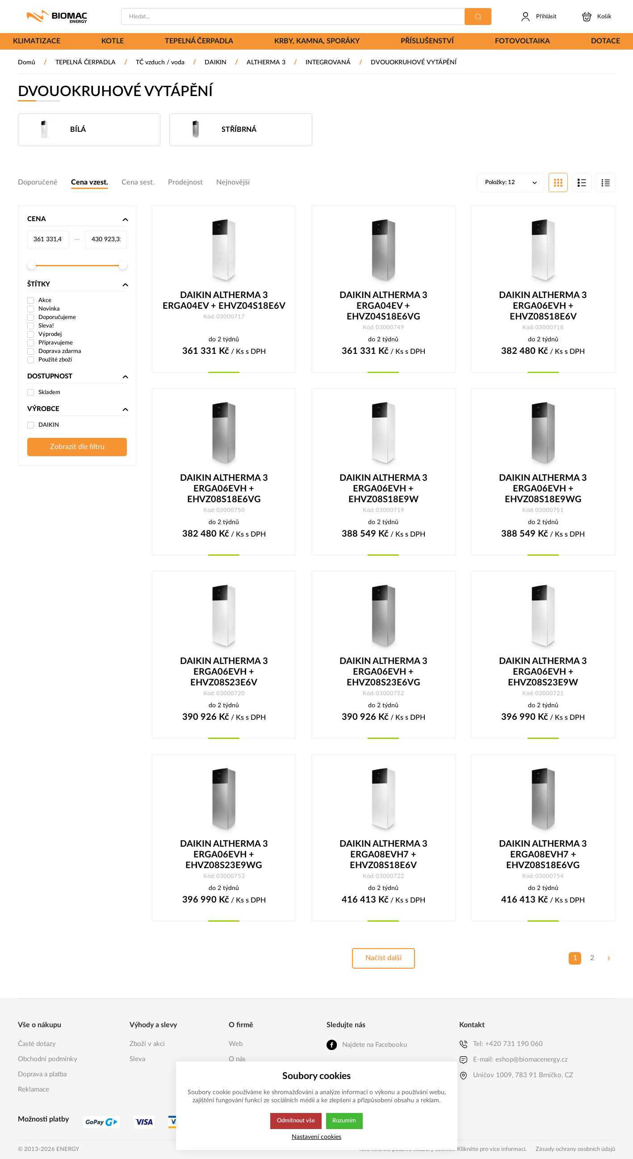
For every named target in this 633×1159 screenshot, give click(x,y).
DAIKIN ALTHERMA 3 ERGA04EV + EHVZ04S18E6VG (384, 307)
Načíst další (383, 961)
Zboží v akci (147, 1044)
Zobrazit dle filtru (77, 447)
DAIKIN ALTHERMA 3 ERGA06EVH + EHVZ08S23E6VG (384, 674)
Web (236, 1044)
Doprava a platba (42, 1074)
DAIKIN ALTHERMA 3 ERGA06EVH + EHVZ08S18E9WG (543, 490)
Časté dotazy (37, 1044)
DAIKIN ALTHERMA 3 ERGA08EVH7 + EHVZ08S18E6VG (543, 857)
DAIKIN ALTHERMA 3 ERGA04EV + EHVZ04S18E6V (224, 301)
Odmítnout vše (295, 1121)
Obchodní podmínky (47, 1059)
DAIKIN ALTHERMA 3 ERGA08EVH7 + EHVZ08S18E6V (384, 857)
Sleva (137, 1059)
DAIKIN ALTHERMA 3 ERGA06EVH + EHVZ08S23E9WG (224, 857)
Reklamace (33, 1089)
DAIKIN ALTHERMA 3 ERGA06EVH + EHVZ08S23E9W (543, 674)
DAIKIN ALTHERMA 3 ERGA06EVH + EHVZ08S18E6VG (224, 490)
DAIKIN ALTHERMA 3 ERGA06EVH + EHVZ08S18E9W (384, 490)
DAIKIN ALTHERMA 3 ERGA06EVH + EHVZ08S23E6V (224, 674)
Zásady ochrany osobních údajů (575, 1149)
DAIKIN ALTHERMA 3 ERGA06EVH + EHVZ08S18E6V (543, 307)
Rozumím (345, 1121)
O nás (237, 1059)
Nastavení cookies (316, 1137)
